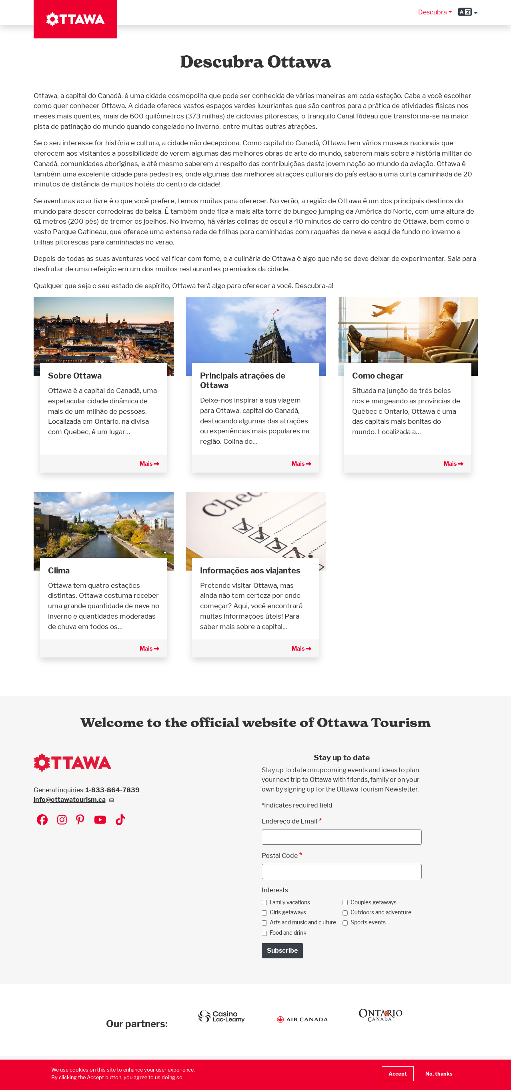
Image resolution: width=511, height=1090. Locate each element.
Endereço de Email (289, 821)
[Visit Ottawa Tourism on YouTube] (100, 820)
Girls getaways (288, 912)
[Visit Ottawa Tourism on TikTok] (120, 820)
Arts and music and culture (303, 922)
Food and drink (288, 933)
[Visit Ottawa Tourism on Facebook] (42, 820)
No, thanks (439, 1074)
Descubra (432, 12)
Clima (59, 570)
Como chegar (378, 376)
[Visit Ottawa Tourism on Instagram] (62, 820)
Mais (149, 463)
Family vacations (290, 902)
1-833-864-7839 (113, 790)
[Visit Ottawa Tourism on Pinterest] (80, 820)
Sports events (368, 922)
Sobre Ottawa (75, 376)
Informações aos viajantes (250, 570)
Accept (398, 1074)
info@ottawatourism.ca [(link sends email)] (74, 799)
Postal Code (280, 856)
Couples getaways (374, 902)
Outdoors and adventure (381, 912)
